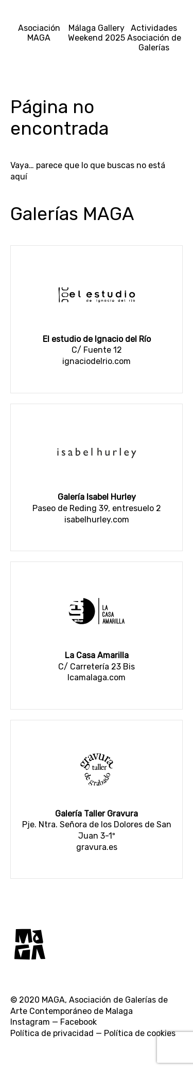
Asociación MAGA (39, 33)
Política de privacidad (52, 1033)
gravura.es (96, 847)
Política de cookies (140, 1033)
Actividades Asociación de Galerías (154, 37)
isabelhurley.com (96, 519)
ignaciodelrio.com (96, 361)
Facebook (78, 1022)
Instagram (30, 1022)
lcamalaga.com (96, 677)
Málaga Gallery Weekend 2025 (96, 33)
